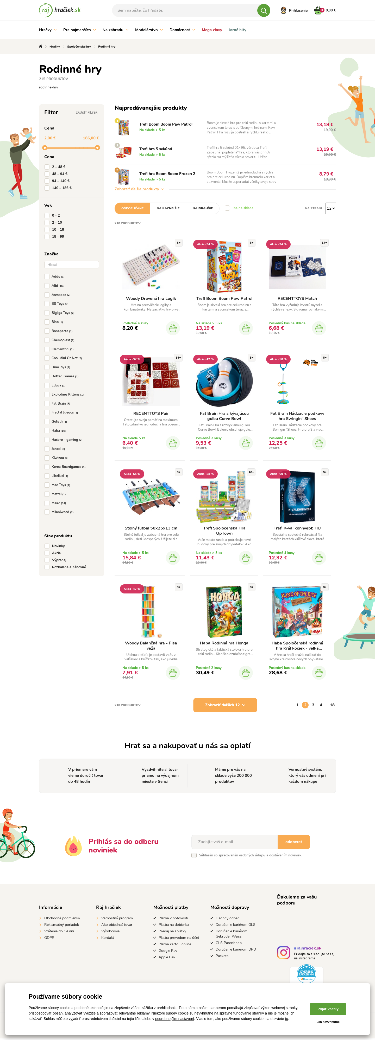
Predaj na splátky (172, 932)
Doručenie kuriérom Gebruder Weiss (231, 935)
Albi (55, 285)
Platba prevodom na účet (179, 938)
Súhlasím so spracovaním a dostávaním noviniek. (250, 856)
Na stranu (314, 208)
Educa (56, 385)
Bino (54, 322)
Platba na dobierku (174, 925)
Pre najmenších (79, 30)
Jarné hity (237, 30)
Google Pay (168, 951)
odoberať (293, 843)
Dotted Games (62, 376)
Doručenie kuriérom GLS (235, 925)
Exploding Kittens (65, 394)
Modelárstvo (149, 30)
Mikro (56, 503)
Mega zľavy (212, 30)
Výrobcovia (110, 932)
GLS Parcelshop (229, 944)
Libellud (57, 476)
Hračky (48, 30)
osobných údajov (252, 856)
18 (332, 706)
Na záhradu (115, 30)
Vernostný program (117, 919)
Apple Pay (167, 958)
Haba (56, 430)
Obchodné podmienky (62, 919)
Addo (55, 276)
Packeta (222, 957)
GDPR (49, 938)
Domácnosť (182, 30)
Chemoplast (60, 340)
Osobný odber (227, 919)
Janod (55, 449)
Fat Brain (58, 403)
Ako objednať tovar (116, 925)
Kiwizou (57, 458)
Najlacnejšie (168, 208)
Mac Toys (58, 485)
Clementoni (60, 349)
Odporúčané (132, 208)
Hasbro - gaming (64, 439)
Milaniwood (60, 512)
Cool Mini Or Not (64, 358)
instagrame (306, 959)
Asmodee (58, 295)
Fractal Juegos (62, 412)
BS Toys (57, 303)
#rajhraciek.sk (307, 950)
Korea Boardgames (66, 466)
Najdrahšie (203, 208)
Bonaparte (59, 331)
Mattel (56, 494)
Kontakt (107, 938)
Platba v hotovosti (173, 919)
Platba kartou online (175, 945)
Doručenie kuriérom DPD (236, 950)
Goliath (56, 421)
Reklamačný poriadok (61, 925)
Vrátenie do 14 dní (59, 932)
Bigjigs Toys (60, 313)
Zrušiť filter (86, 113)
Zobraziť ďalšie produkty (139, 189)
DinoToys (58, 367)
